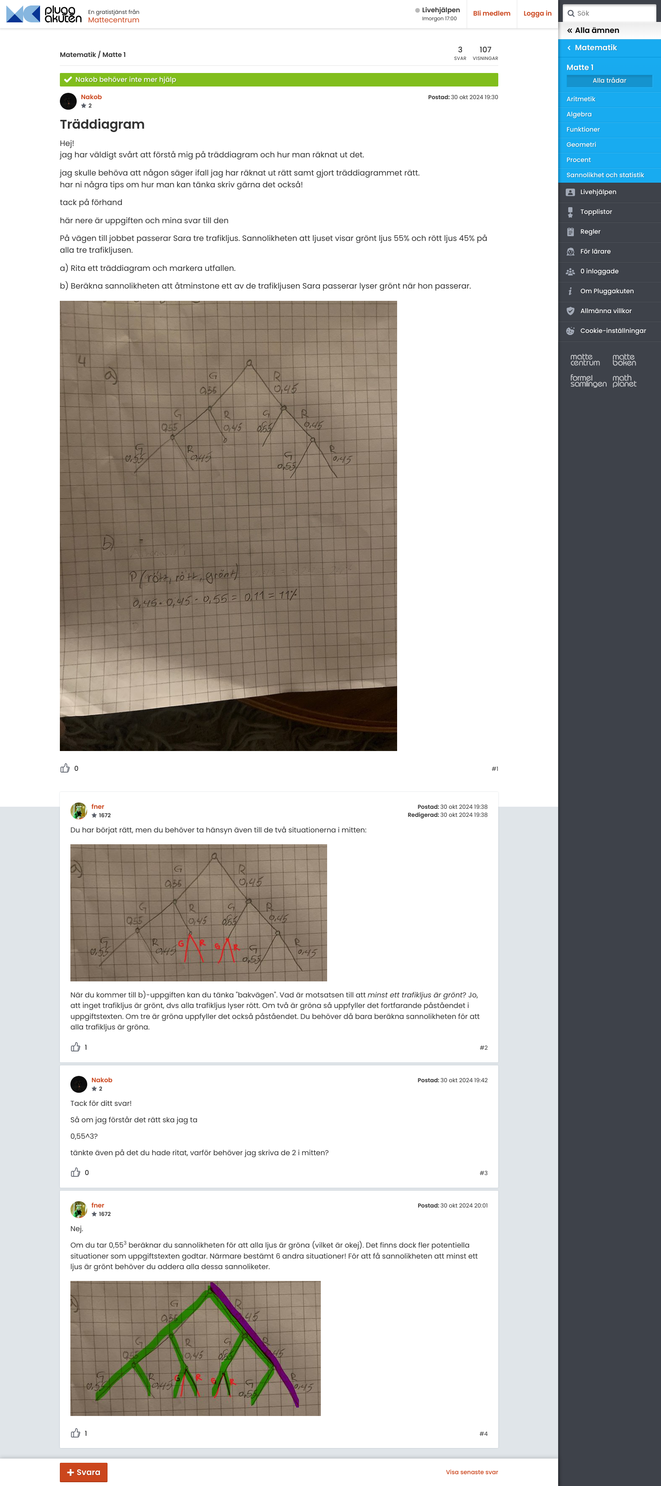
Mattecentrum (114, 20)
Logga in (538, 13)
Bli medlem (492, 13)
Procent (579, 160)
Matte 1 (114, 55)
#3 (484, 1173)
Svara (88, 1472)
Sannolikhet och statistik (605, 175)
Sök (571, 13)
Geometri (582, 144)
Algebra (579, 114)
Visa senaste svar (472, 1472)
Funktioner (583, 129)
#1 (495, 769)
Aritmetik (581, 99)
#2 (484, 1048)
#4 (483, 1434)
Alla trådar (609, 80)
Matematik (78, 55)
